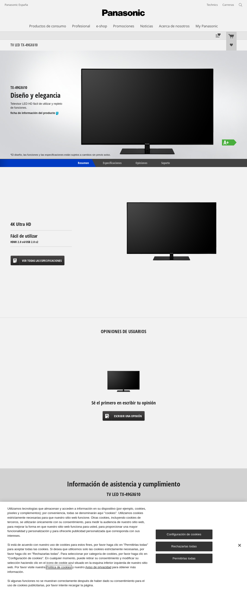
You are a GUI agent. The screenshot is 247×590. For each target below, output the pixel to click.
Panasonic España (16, 5)
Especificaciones (112, 163)
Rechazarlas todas (184, 546)
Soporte (165, 163)
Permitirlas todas (184, 558)
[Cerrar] (239, 545)
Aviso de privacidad (98, 567)
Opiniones (141, 163)
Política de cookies (58, 567)
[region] (123, 546)
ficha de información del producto (34, 113)
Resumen (83, 163)
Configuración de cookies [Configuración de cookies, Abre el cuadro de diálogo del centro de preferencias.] (184, 534)
